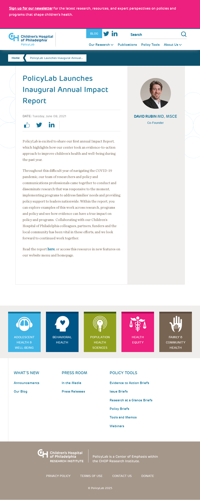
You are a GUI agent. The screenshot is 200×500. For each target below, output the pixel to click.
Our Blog (20, 391)
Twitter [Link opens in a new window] (106, 33)
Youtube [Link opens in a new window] (122, 33)
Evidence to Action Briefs (129, 383)
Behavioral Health (62, 339)
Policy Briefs (119, 409)
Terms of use (91, 476)
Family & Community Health (175, 342)
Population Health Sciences (100, 342)
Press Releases (73, 391)
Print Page (69, 125)
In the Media (71, 383)
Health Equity (138, 339)
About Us (171, 45)
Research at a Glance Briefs (131, 400)
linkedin (53, 125)
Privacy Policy (58, 476)
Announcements (26, 383)
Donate (147, 476)
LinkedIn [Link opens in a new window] (114, 33)
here (51, 249)
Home (15, 58)
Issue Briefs (119, 391)
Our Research (99, 45)
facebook (29, 125)
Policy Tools (150, 45)
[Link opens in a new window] (31, 8)
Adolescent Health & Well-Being (24, 342)
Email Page (81, 125)
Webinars (117, 426)
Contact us (122, 476)
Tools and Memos (123, 417)
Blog (94, 34)
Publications (127, 45)
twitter (41, 125)
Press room (74, 372)
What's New (26, 372)
